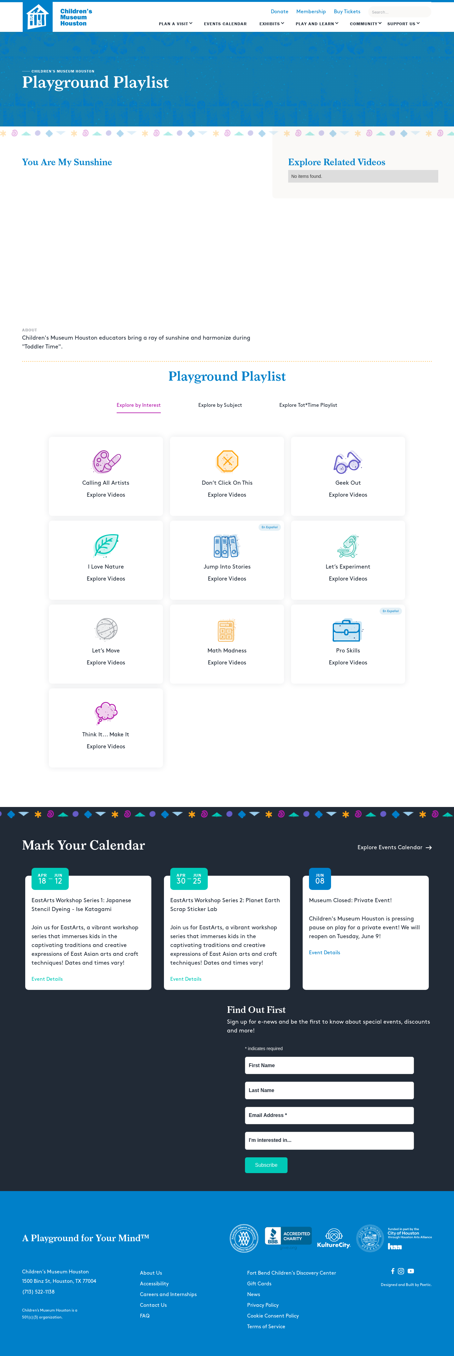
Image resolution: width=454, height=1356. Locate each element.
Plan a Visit (173, 23)
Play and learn (315, 23)
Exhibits (269, 23)
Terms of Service (266, 1326)
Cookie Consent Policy (273, 1316)
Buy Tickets (347, 11)
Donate (279, 11)
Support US (401, 23)
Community (363, 23)
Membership (311, 11)
